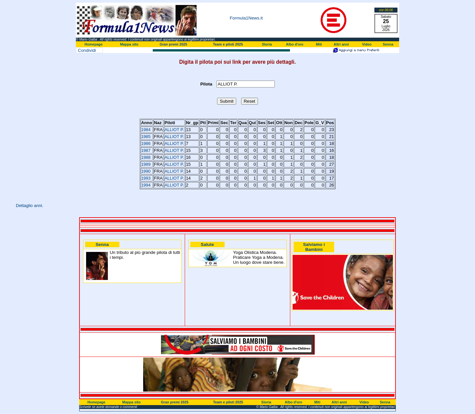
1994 (146, 185)
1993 (146, 178)
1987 (146, 150)
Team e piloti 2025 (228, 44)
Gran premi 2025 (173, 44)
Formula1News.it (246, 18)
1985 (146, 136)
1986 (146, 143)
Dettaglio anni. (29, 205)
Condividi (87, 50)
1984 (146, 129)
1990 (146, 171)
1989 (146, 164)
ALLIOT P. (174, 129)
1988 (146, 157)
